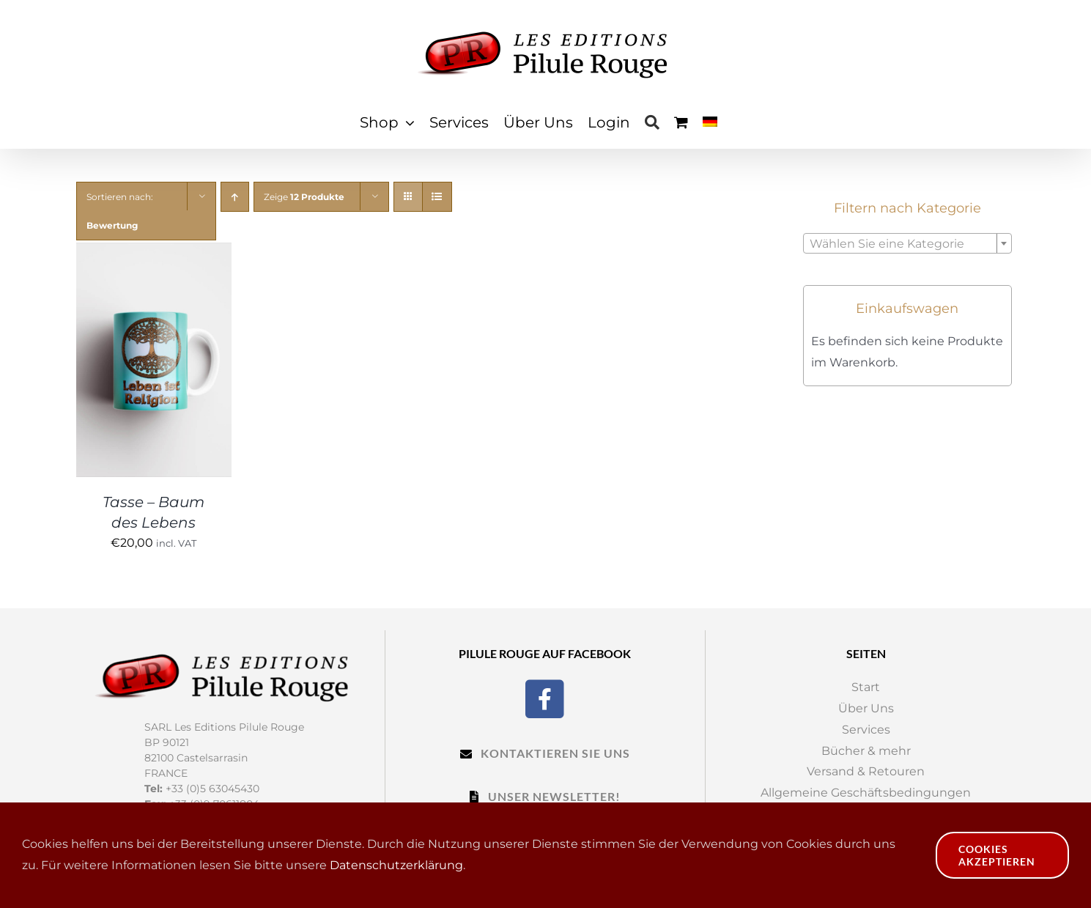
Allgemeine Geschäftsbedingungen (866, 793)
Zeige (304, 196)
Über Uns (866, 708)
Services (866, 730)
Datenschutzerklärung (396, 865)
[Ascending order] (235, 197)
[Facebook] (544, 697)
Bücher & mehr (866, 751)
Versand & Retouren (866, 771)
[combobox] (907, 243)
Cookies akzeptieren (996, 855)
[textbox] (907, 244)
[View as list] (437, 196)
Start (865, 687)
